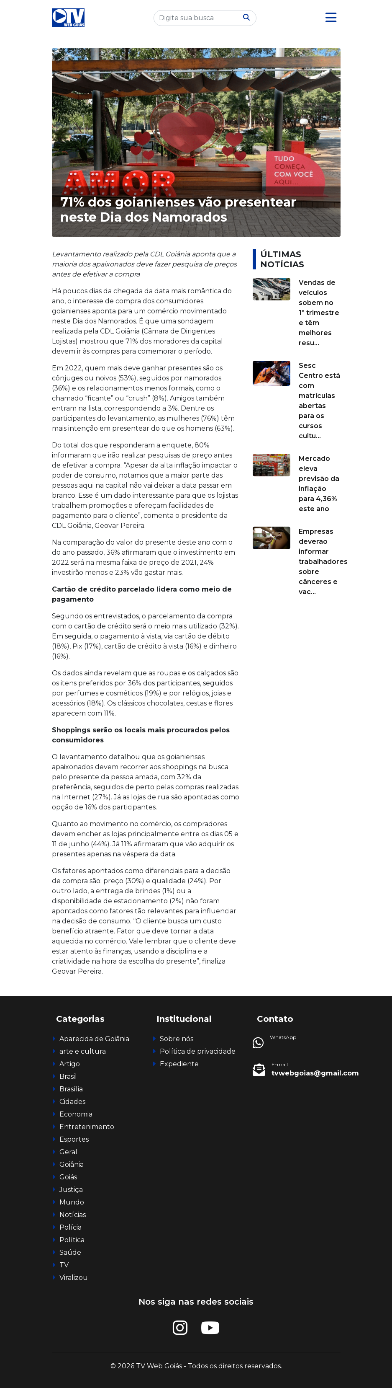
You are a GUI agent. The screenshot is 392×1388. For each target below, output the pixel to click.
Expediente (179, 1064)
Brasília (71, 1089)
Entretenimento (86, 1127)
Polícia (70, 1227)
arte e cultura (82, 1051)
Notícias (72, 1215)
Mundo (71, 1202)
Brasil (68, 1076)
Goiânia (71, 1164)
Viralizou (73, 1278)
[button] (330, 18)
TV (64, 1265)
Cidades (72, 1102)
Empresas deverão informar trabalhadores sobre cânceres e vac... (323, 561)
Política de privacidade (198, 1051)
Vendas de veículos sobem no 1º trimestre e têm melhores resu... (319, 313)
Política (72, 1240)
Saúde (70, 1252)
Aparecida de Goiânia (94, 1039)
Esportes (74, 1139)
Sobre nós (176, 1039)
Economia (75, 1114)
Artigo (69, 1064)
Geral (68, 1152)
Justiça (71, 1190)
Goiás (68, 1177)
